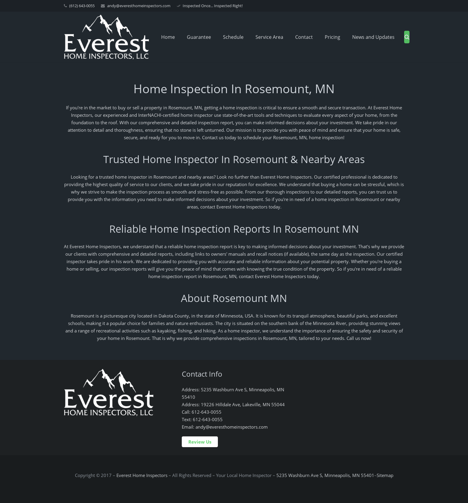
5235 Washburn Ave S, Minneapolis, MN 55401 (325, 475)
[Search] (407, 37)
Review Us (199, 442)
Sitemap (385, 475)
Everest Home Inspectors (141, 475)
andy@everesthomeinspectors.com (138, 5)
